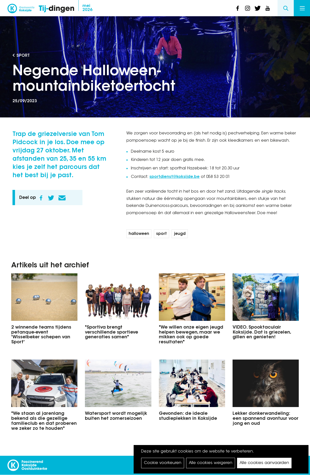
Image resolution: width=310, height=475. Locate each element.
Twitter (51, 198)
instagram (248, 8)
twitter (258, 8)
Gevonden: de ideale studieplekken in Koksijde (188, 416)
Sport (23, 56)
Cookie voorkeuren (162, 463)
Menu (302, 8)
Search (286, 8)
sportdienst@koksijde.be (174, 177)
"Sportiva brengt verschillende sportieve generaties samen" (111, 332)
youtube (268, 8)
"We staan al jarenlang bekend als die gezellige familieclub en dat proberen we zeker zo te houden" (44, 421)
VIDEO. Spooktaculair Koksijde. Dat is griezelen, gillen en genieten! (262, 332)
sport (161, 234)
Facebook (41, 198)
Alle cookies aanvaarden (264, 463)
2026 (87, 8)
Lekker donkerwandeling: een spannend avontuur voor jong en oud (266, 419)
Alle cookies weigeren (210, 463)
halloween (139, 234)
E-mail (62, 198)
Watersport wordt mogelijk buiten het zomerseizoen (116, 416)
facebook (238, 8)
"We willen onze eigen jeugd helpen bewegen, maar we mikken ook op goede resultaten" (191, 335)
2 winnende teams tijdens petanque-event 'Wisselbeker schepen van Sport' (41, 335)
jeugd (180, 234)
